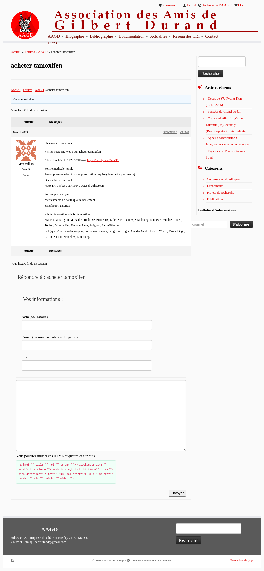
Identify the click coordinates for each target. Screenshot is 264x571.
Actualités (160, 36)
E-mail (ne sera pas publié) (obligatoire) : (51, 337)
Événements (215, 186)
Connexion (169, 5)
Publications (215, 199)
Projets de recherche (220, 192)
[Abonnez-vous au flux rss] (14, 561)
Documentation (133, 36)
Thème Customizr (162, 560)
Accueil (16, 52)
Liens (52, 43)
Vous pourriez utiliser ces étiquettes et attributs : (56, 456)
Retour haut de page (241, 560)
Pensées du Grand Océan (224, 111)
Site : (25, 357)
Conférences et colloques (224, 179)
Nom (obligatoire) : (36, 317)
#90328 (184, 132)
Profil (189, 5)
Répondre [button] (170, 132)
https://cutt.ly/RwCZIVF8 (103, 160)
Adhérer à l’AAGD (215, 5)
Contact (211, 36)
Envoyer (177, 493)
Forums (29, 52)
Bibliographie (103, 36)
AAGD (55, 36)
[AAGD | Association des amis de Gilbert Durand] (33, 25)
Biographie (76, 36)
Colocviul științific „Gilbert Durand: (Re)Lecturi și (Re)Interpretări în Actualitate (225, 124)
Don (239, 5)
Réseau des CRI (188, 36)
